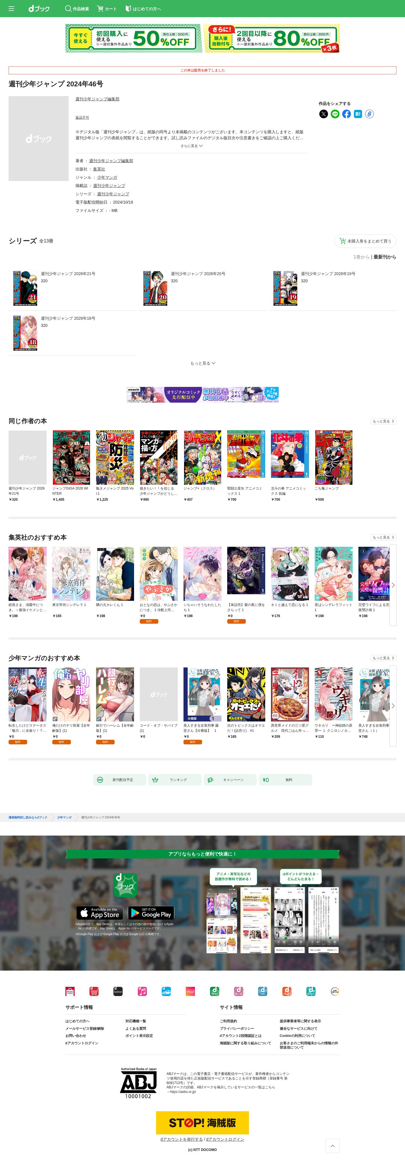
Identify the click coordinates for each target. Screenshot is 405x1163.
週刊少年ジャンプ (109, 185)
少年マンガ (107, 177)
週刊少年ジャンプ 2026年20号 (198, 273)
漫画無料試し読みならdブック (28, 817)
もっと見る (381, 421)
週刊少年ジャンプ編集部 (97, 99)
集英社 (99, 169)
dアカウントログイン (81, 1043)
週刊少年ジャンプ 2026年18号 (68, 318)
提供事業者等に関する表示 (300, 1021)
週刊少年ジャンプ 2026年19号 (328, 273)
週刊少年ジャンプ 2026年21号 (68, 273)
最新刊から (385, 257)
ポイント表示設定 (139, 1036)
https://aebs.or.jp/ (183, 1092)
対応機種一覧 (135, 1021)
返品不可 (82, 118)
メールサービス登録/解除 (84, 1029)
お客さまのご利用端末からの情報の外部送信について (309, 1045)
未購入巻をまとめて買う (370, 241)
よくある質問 (135, 1029)
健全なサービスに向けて (299, 1029)
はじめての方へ (77, 1021)
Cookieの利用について (297, 1036)
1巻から (362, 257)
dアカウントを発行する (182, 1139)
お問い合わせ (75, 1036)
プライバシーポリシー (237, 1029)
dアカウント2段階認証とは (241, 1036)
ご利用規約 (228, 1021)
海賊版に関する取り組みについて (245, 1043)
